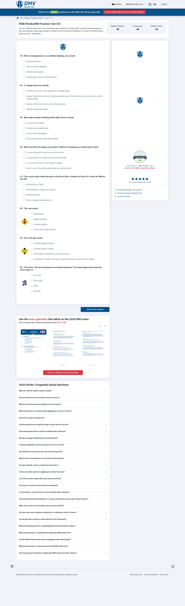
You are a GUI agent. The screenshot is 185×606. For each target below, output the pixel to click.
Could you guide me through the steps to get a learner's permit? (63, 424)
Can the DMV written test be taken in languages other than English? (63, 539)
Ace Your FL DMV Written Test (140, 166)
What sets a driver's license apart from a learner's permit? (63, 505)
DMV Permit (130, 4)
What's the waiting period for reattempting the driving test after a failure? (63, 526)
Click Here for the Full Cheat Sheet (124, 12)
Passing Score (138, 26)
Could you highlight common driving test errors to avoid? (63, 444)
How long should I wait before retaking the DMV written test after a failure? (63, 553)
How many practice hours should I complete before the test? (63, 431)
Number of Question (117, 26)
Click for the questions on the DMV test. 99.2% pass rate (69, 12)
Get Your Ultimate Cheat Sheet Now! (63, 372)
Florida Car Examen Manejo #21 (128, 193)
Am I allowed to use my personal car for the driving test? (63, 451)
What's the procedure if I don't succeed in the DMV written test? (63, 546)
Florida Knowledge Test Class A (128, 189)
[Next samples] (104, 326)
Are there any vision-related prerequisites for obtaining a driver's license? (63, 512)
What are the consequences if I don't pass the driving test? (63, 458)
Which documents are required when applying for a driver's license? (63, 411)
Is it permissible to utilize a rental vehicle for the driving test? (63, 519)
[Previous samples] (99, 326)
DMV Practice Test (136, 574)
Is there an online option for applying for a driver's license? (63, 472)
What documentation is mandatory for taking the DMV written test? (63, 532)
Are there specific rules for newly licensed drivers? (63, 465)
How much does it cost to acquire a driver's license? (63, 397)
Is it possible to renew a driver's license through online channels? (63, 492)
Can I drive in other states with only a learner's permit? (63, 478)
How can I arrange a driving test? (63, 418)
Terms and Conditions (151, 574)
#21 (141, 4)
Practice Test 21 (37, 18)
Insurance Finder (122, 196)
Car (21, 18)
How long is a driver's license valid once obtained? (63, 485)
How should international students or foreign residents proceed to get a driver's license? (63, 499)
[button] (95, 309)
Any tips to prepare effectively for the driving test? (63, 438)
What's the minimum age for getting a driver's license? (63, 404)
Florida (118, 4)
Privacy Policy (164, 574)
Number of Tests (156, 26)
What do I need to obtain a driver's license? (63, 390)
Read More (37, 34)
